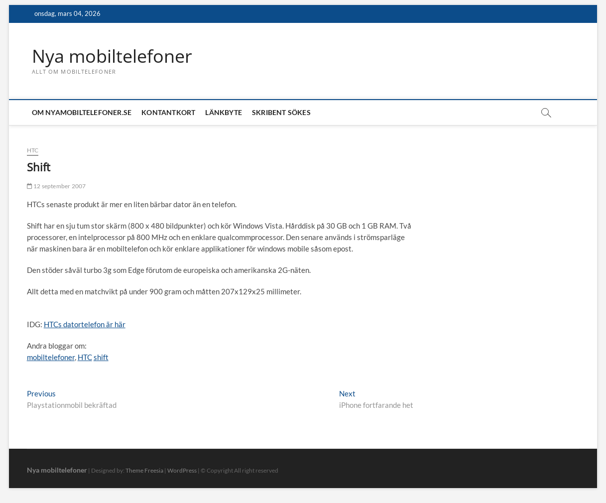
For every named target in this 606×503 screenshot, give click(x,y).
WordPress (182, 470)
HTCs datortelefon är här (84, 324)
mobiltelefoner (51, 357)
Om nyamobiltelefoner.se (82, 112)
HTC (33, 150)
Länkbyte (223, 112)
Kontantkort (168, 112)
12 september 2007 (56, 186)
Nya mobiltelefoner (112, 56)
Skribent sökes (281, 112)
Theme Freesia (144, 470)
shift (101, 357)
